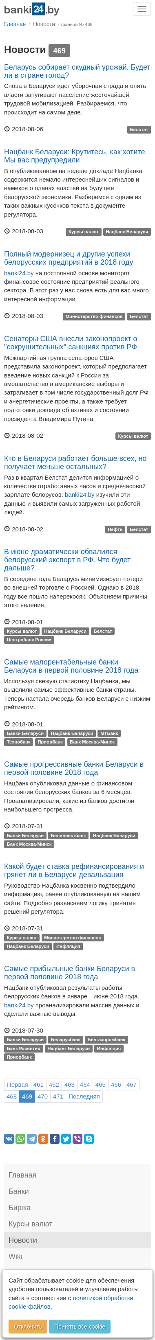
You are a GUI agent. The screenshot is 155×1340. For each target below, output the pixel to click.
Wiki (15, 1256)
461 (38, 1084)
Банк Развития (23, 1048)
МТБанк (109, 733)
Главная (23, 1175)
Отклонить (28, 1326)
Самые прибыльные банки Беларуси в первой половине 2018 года (69, 973)
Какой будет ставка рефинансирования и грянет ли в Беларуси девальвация (74, 870)
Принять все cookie (79, 1326)
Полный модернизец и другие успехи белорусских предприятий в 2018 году (68, 258)
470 (43, 1096)
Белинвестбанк (68, 835)
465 (100, 1084)
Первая (17, 1084)
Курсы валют (84, 231)
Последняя (84, 1096)
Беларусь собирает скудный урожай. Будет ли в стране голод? (77, 71)
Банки (19, 1191)
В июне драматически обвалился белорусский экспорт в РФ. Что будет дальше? (67, 560)
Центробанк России (29, 639)
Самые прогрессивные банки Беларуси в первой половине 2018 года (74, 768)
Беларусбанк (65, 1039)
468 (12, 1096)
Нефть (115, 529)
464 (85, 1084)
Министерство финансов (94, 316)
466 (116, 1084)
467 (131, 1084)
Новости (23, 1240)
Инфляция (68, 946)
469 (27, 1096)
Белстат (139, 129)
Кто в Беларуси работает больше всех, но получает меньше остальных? (75, 462)
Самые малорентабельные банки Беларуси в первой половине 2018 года (71, 666)
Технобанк (19, 741)
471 (58, 1096)
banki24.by (19, 273)
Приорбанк (50, 741)
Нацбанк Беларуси (127, 231)
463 (69, 1084)
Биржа (20, 1208)
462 (54, 1084)
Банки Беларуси (25, 733)
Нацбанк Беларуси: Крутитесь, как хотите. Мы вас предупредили (75, 156)
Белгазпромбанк (106, 1039)
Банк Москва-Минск (92, 741)
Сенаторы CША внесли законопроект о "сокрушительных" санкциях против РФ (70, 343)
